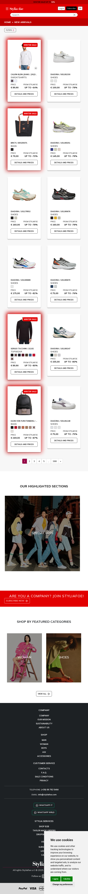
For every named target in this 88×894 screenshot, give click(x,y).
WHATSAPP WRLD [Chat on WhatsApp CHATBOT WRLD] (44, 812)
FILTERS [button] (10, 30)
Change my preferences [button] (63, 884)
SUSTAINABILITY (44, 723)
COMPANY (44, 715)
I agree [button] (55, 879)
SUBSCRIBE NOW (17, 601)
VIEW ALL (44, 694)
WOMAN (44, 744)
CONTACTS (44, 768)
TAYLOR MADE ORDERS (44, 830)
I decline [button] (66, 879)
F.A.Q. (44, 772)
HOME (7, 22)
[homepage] (16, 9)
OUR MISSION (44, 719)
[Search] (44, 15)
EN (80, 8)
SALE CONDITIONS (44, 776)
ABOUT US (44, 727)
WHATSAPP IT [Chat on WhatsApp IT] (44, 805)
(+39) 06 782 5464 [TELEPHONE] (50, 789)
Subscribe (71, 8)
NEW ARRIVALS (22, 22)
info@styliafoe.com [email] (47, 794)
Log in (61, 8)
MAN (44, 740)
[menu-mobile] (7, 8)
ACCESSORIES (44, 756)
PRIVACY (44, 780)
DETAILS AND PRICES (24, 94)
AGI (44, 752)
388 (55, 461)
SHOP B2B (44, 826)
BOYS (44, 748)
